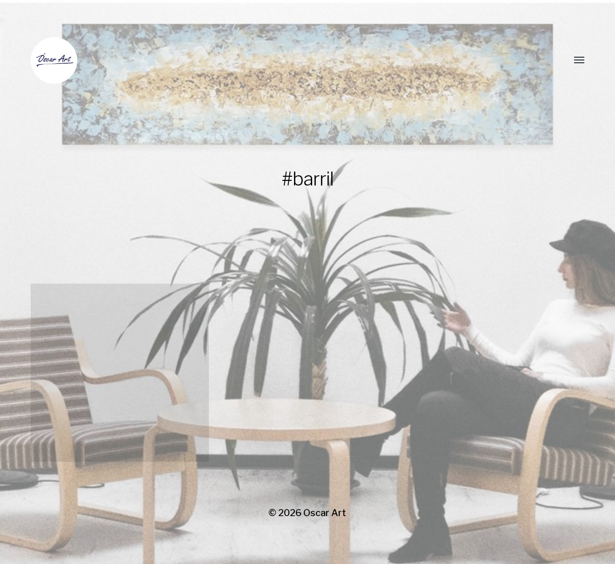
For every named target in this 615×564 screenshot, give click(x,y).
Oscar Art (324, 512)
